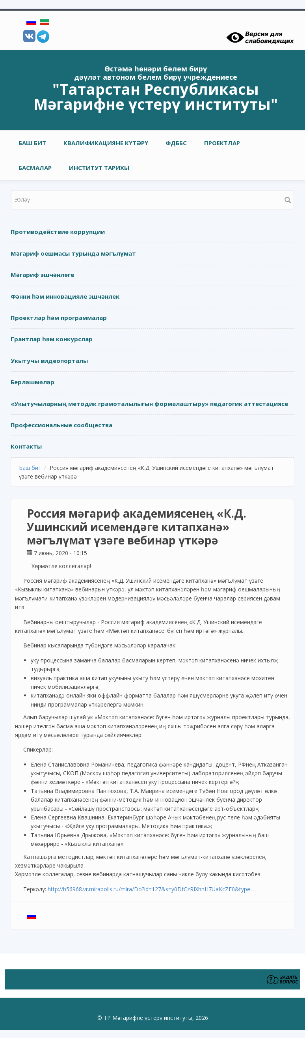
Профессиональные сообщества (61, 425)
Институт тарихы (99, 168)
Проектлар (222, 143)
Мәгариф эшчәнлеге (42, 275)
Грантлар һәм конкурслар (52, 339)
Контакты (26, 446)
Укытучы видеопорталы (49, 361)
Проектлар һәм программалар (59, 318)
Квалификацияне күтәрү (105, 143)
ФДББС (176, 143)
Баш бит (32, 143)
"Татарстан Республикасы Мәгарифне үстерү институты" (156, 96)
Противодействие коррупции (58, 232)
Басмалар (35, 168)
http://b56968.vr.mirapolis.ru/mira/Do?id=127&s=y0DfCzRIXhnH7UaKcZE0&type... (151, 889)
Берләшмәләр (32, 382)
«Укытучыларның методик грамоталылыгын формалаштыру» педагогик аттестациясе (149, 404)
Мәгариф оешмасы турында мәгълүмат (73, 253)
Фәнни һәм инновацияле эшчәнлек (65, 296)
